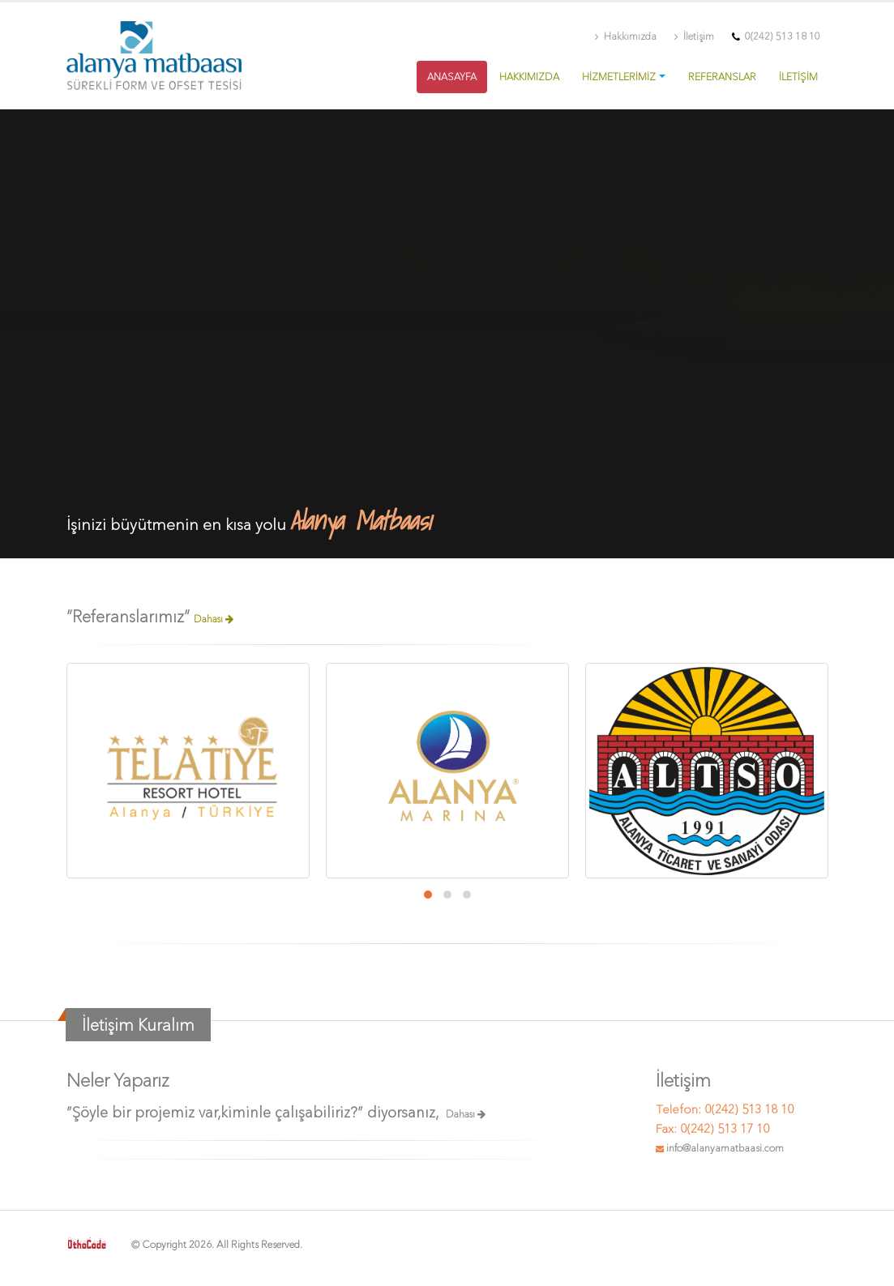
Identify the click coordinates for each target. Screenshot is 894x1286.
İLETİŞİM (798, 76)
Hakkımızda (626, 36)
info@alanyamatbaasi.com (725, 1148)
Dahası (213, 619)
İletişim (694, 36)
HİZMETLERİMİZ (619, 76)
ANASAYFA (452, 76)
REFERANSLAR (722, 76)
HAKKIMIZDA (529, 76)
